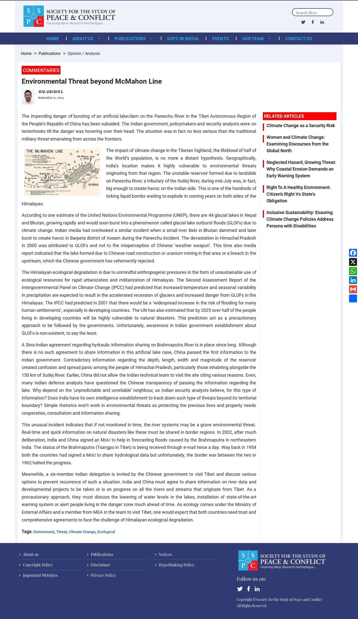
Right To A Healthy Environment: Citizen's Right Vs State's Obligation (299, 194)
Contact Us (298, 38)
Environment (44, 531)
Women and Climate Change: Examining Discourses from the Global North (298, 143)
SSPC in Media (183, 38)
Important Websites (40, 575)
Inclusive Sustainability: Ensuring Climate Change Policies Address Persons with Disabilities (300, 219)
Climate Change (82, 531)
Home (52, 38)
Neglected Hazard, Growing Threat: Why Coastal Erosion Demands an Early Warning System (301, 169)
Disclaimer (100, 564)
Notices (165, 554)
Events (220, 38)
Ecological (106, 531)
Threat (61, 531)
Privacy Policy (103, 575)
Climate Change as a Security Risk (301, 125)
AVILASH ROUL (50, 91)
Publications (131, 38)
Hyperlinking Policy (176, 564)
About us (83, 38)
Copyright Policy (37, 564)
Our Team (253, 38)
